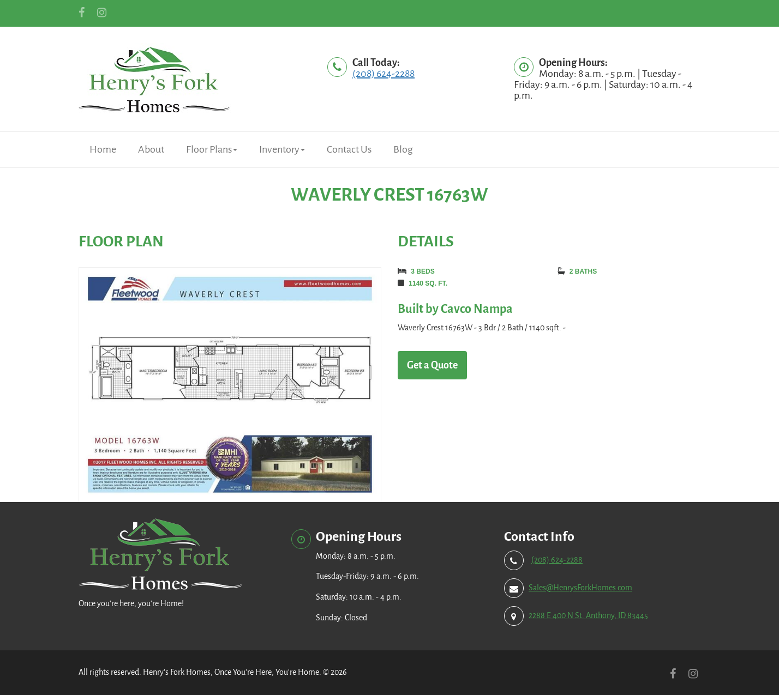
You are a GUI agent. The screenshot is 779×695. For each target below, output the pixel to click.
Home (102, 149)
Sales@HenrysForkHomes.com (580, 588)
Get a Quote (432, 365)
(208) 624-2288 (383, 73)
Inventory (282, 149)
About (151, 149)
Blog (403, 149)
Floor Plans (211, 149)
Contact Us (349, 149)
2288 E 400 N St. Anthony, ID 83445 (588, 616)
